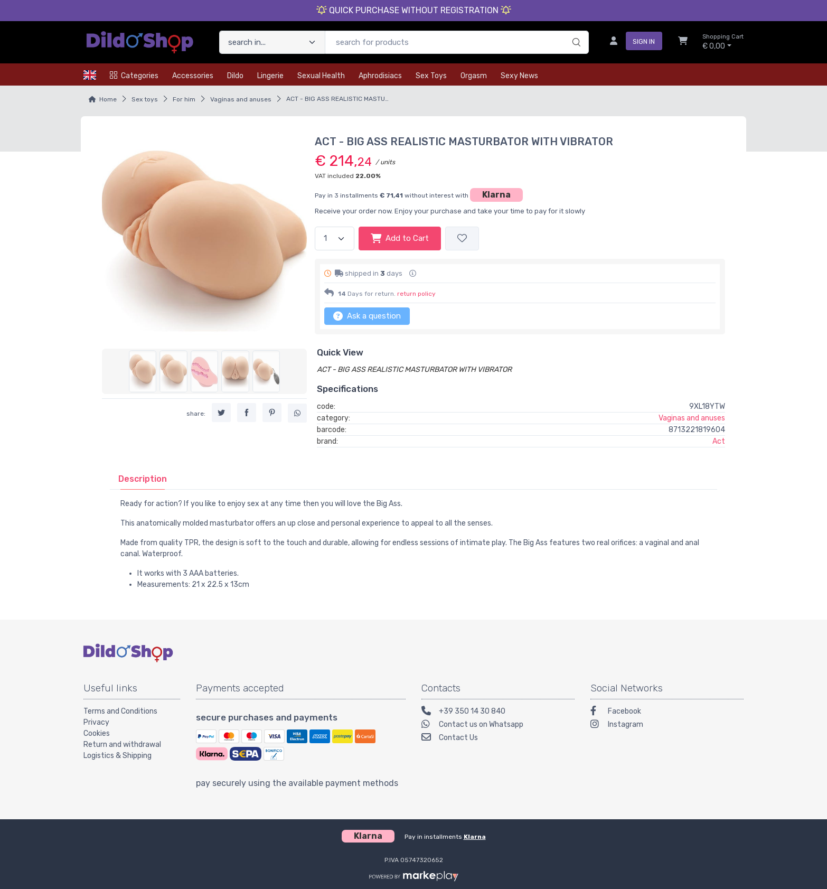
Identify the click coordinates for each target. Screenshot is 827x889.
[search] (575, 31)
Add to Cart (400, 238)
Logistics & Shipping (117, 755)
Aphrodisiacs (380, 75)
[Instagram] (667, 725)
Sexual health (321, 75)
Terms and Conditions (120, 711)
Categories (134, 75)
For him (184, 99)
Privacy (96, 722)
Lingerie (270, 75)
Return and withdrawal (122, 744)
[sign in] (632, 42)
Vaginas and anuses (240, 99)
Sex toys (431, 75)
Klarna (496, 195)
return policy (416, 293)
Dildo (235, 75)
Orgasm (474, 75)
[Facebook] (667, 712)
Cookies (96, 733)
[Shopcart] (683, 42)
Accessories (192, 75)
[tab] (142, 479)
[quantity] (334, 238)
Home (108, 99)
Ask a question (367, 316)
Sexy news (519, 75)
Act (718, 441)
